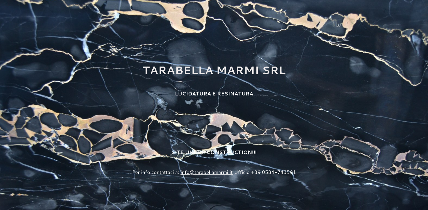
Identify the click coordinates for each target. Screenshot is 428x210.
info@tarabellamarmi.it (206, 172)
